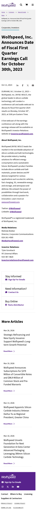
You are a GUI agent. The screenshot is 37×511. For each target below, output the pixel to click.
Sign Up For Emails (11, 482)
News (3, 15)
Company (11, 12)
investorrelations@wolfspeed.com (18, 260)
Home (3, 12)
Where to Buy (16, 494)
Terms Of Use (6, 508)
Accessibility (18, 508)
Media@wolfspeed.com (12, 240)
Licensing (28, 494)
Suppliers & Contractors (11, 498)
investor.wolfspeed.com (22, 133)
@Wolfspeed (14, 208)
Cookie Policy (19, 503)
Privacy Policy (6, 503)
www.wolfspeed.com (11, 202)
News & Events (22, 12)
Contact (4, 494)
